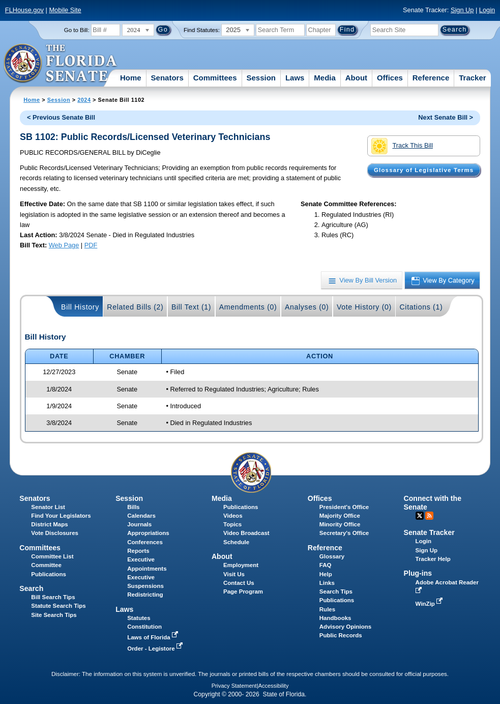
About (356, 77)
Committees (215, 77)
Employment (240, 565)
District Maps (49, 524)
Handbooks (335, 618)
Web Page (64, 245)
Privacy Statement (234, 686)
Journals (139, 524)
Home (130, 77)
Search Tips (335, 591)
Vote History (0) (364, 307)
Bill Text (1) (191, 307)
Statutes (138, 618)
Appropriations (148, 533)
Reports (138, 551)
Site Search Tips (53, 615)
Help (325, 574)
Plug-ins (418, 573)
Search (31, 588)
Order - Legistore (156, 648)
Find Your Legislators (61, 516)
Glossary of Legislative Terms (424, 170)
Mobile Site (65, 10)
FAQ (325, 565)
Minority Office (340, 524)
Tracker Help (433, 559)
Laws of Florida (153, 637)
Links (327, 583)
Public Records (340, 635)
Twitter (420, 516)
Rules (327, 609)
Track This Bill (402, 146)
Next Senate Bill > (445, 117)
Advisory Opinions (345, 627)
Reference (431, 77)
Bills (133, 507)
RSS (429, 516)
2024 (84, 100)
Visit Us (234, 574)
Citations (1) (421, 307)
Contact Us (238, 583)
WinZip (430, 604)
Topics (232, 524)
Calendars (141, 516)
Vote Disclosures (54, 533)
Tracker (472, 77)
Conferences (145, 542)
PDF (91, 245)
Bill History (80, 307)
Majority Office (339, 516)
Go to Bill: (77, 30)
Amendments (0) (248, 307)
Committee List (52, 556)
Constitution (144, 627)
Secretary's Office (344, 533)
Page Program (243, 591)
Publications (240, 507)
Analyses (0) (307, 307)
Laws (295, 77)
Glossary (331, 556)
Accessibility (273, 686)
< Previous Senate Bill (61, 117)
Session (261, 77)
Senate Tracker (429, 532)
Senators (167, 77)
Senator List (48, 507)
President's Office (344, 507)
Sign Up (462, 10)
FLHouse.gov (24, 10)
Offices (390, 77)
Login (487, 10)
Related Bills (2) (135, 307)
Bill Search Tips (53, 597)
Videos (233, 516)
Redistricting (145, 595)
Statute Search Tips (58, 606)
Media (325, 77)
